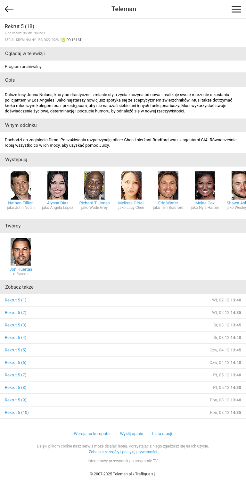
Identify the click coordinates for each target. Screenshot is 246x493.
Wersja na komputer (92, 433)
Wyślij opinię (131, 433)
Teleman (123, 9)
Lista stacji (162, 433)
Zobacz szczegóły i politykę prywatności (123, 452)
